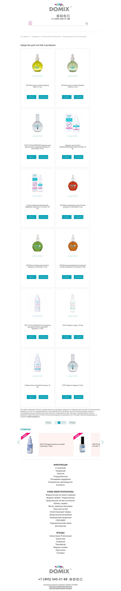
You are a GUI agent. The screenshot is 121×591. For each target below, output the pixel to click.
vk (61, 16)
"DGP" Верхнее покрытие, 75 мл (72, 385)
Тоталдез (60, 553)
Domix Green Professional (60, 536)
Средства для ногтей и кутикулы (60, 500)
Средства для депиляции (60, 515)
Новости (60, 474)
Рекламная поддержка (60, 479)
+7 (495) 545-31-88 (60, 19)
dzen (58, 16)
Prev (18, 442)
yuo (68, 16)
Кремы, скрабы (60, 503)
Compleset (60, 542)
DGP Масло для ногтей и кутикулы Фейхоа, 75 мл (72, 86)
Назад (48, 422)
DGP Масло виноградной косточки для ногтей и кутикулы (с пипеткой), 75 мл (73, 266)
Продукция (60, 471)
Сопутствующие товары (60, 512)
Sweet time (60, 539)
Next (102, 442)
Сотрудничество (60, 476)
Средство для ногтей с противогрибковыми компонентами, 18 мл (72, 146)
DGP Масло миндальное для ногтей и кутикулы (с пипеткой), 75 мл (72, 206)
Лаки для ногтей (60, 509)
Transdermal (60, 544)
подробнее (44, 97)
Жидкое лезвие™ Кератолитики (60, 498)
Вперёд (72, 422)
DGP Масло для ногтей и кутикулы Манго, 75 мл (37, 86)
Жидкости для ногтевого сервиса (60, 495)
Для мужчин (60, 526)
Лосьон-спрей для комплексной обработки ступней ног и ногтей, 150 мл (37, 206)
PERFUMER (60, 520)
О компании (60, 468)
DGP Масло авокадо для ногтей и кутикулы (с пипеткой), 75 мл (37, 266)
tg (65, 16)
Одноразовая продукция (60, 517)
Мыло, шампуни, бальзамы (60, 506)
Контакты (60, 485)
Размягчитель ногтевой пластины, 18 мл (37, 386)
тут (68, 413)
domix (60, 7)
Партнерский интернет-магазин (60, 588)
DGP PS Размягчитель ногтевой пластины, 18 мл (52, 445)
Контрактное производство (60, 482)
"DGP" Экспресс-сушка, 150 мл (72, 325)
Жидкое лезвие (61, 547)
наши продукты (33, 417)
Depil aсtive (60, 550)
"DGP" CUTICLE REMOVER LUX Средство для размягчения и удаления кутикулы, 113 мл (37, 327)
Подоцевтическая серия (60, 523)
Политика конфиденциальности (60, 586)
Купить (31, 97)
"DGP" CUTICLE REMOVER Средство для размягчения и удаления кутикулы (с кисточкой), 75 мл (37, 146)
